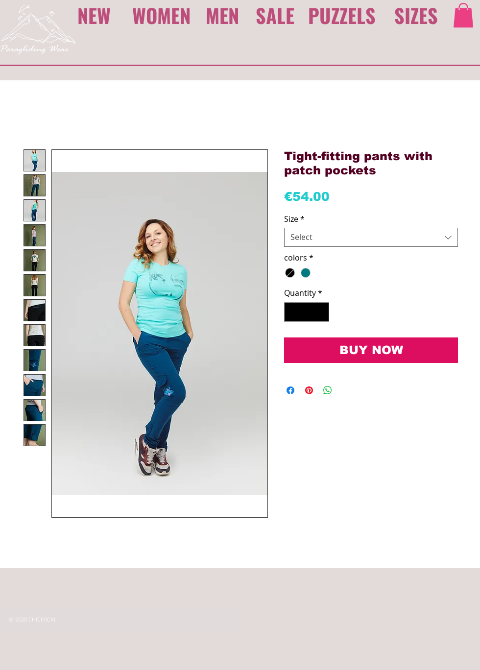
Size (294, 219)
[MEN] (223, 15)
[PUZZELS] (344, 15)
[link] (463, 15)
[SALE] (275, 15)
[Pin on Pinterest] (309, 390)
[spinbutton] (306, 312)
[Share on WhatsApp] (328, 390)
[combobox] (371, 237)
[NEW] (97, 15)
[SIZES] (416, 15)
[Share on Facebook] (290, 390)
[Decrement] (292, 312)
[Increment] (321, 312)
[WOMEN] (161, 15)
